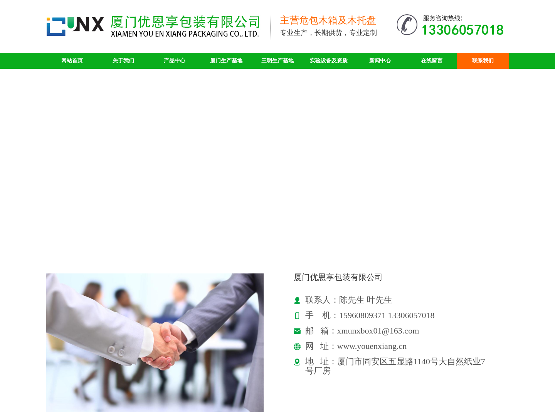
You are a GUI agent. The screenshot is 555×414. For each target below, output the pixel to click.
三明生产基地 (277, 61)
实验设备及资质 (329, 61)
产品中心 (174, 61)
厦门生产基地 (226, 61)
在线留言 (431, 61)
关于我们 (123, 61)
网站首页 (72, 61)
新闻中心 (380, 61)
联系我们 (483, 61)
